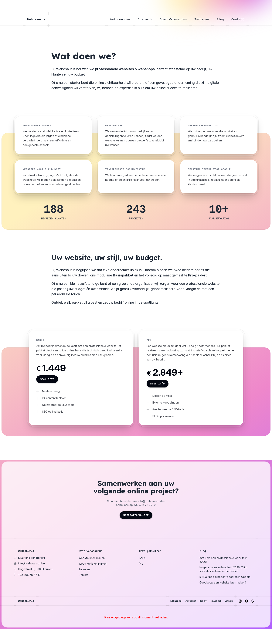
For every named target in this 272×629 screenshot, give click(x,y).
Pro (141, 563)
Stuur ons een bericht (29, 557)
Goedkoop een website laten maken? (222, 582)
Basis (142, 558)
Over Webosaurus (175, 20)
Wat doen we (122, 20)
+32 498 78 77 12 (145, 504)
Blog (221, 20)
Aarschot (190, 601)
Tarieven (204, 20)
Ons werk (147, 20)
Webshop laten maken (93, 563)
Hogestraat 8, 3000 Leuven (33, 569)
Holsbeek (216, 601)
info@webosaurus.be (151, 501)
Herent (203, 601)
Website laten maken (92, 558)
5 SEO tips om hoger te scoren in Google (224, 576)
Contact (237, 19)
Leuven (229, 601)
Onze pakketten (150, 551)
